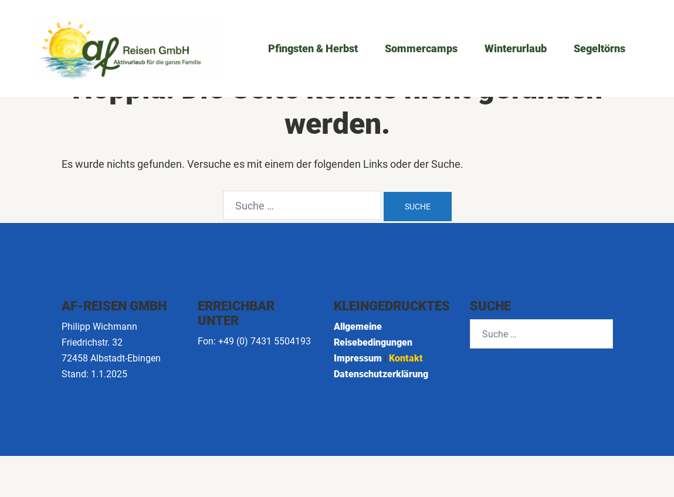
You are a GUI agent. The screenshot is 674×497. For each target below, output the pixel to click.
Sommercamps (421, 48)
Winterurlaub (516, 48)
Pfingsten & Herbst (313, 48)
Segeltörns (599, 48)
